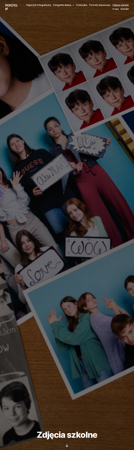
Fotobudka (81, 5)
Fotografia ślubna (62, 5)
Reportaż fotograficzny (38, 5)
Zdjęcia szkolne (120, 5)
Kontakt (125, 9)
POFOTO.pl (11, 7)
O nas (116, 9)
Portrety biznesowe (99, 5)
